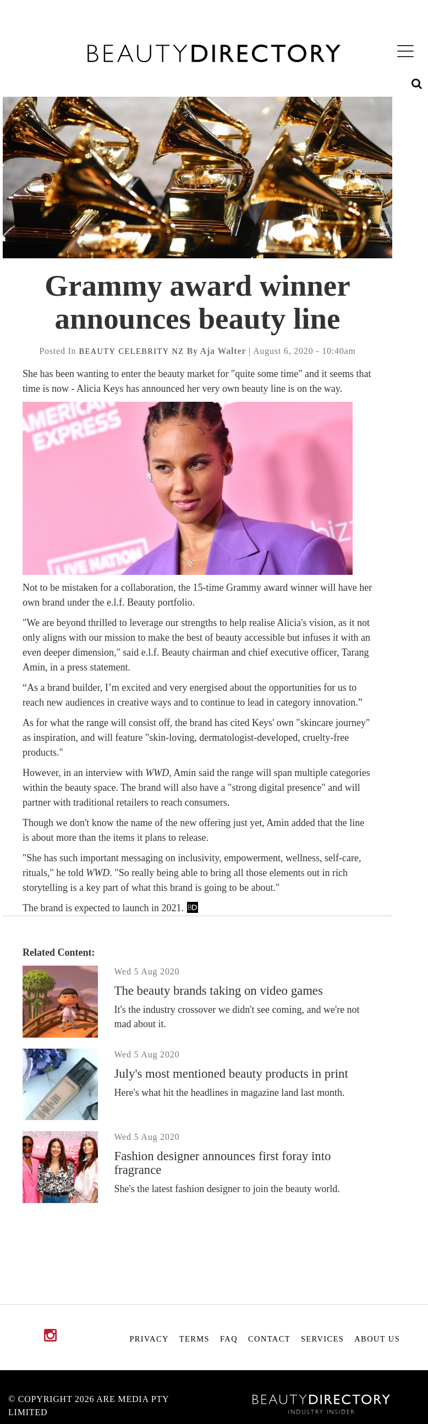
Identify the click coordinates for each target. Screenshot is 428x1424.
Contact (269, 1338)
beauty (97, 351)
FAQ (229, 1338)
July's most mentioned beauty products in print (231, 1074)
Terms (194, 1338)
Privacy (148, 1338)
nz (178, 351)
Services (322, 1338)
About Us (377, 1338)
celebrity (143, 351)
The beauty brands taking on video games (218, 991)
